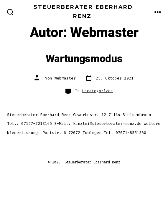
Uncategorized (97, 90)
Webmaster (65, 78)
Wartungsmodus (84, 59)
